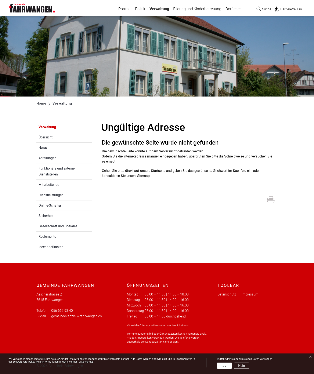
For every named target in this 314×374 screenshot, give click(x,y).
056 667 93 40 (62, 311)
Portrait (124, 9)
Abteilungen (47, 158)
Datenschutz (226, 294)
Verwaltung (159, 8)
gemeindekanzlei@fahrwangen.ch (76, 316)
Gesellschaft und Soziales (58, 226)
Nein (241, 366)
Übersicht (46, 137)
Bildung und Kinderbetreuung (197, 9)
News (43, 148)
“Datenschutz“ (86, 361)
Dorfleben (233, 9)
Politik (140, 9)
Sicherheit (46, 216)
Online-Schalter (50, 205)
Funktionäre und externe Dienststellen (57, 171)
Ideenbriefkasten (51, 247)
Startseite (158, 171)
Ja (224, 366)
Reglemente (47, 237)
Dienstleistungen (51, 195)
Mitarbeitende (49, 185)
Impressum (250, 294)
